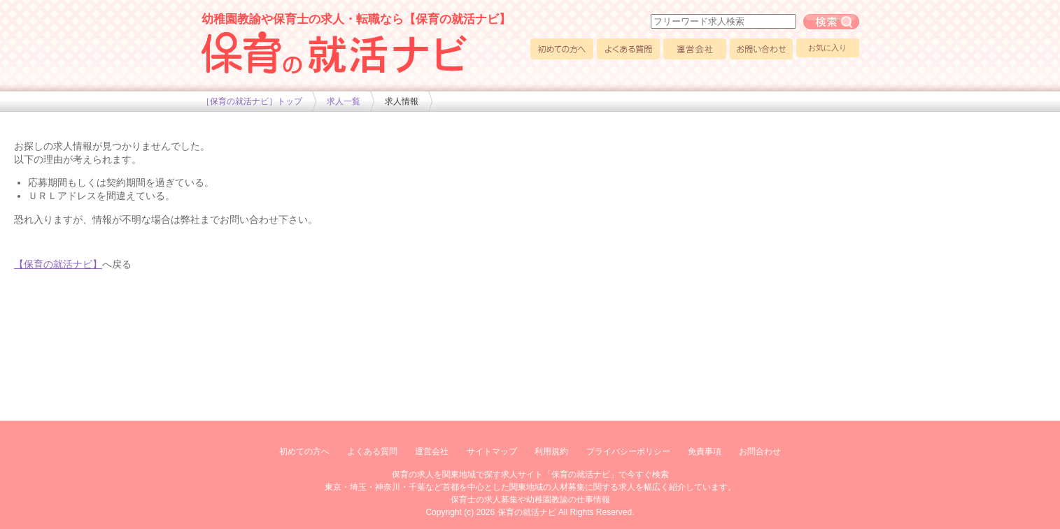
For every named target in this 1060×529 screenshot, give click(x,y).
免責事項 (704, 451)
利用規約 (551, 451)
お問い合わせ (761, 48)
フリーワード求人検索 (831, 21)
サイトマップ (492, 451)
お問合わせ (760, 451)
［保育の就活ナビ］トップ (252, 101)
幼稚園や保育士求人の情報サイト (334, 52)
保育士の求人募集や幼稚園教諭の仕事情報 (530, 500)
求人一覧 (343, 101)
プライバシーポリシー (628, 451)
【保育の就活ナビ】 (58, 264)
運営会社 (694, 48)
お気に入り (827, 47)
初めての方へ (561, 48)
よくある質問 (628, 48)
